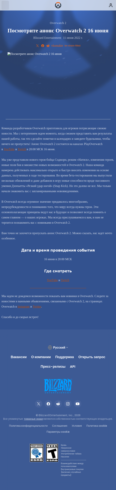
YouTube (9, 149)
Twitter (37, 306)
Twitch (22, 149)
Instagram (24, 306)
